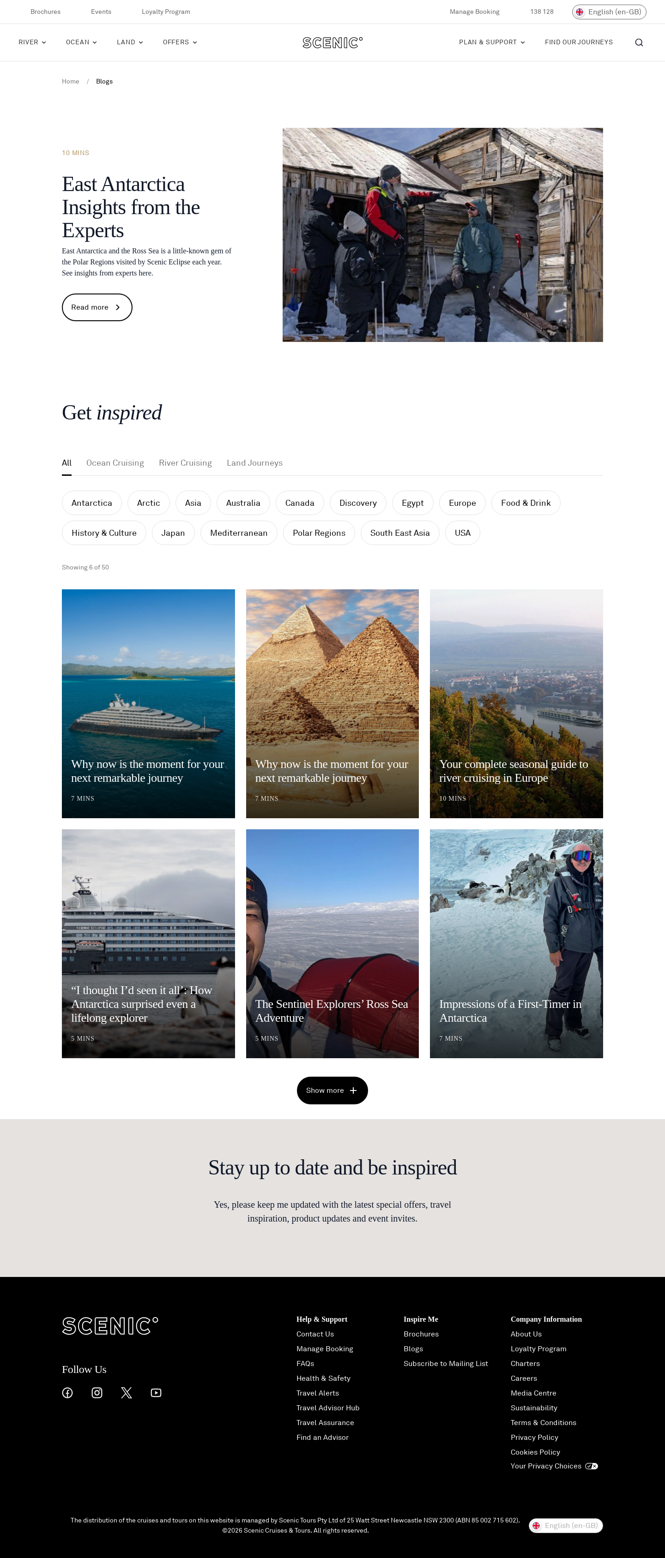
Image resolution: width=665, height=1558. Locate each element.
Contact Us (315, 1334)
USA (463, 533)
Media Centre (533, 1393)
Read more (97, 307)
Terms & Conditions (543, 1422)
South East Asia (400, 533)
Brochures (39, 12)
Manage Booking (469, 12)
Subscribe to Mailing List (446, 1363)
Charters (525, 1363)
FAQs (305, 1363)
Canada (299, 503)
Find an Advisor (322, 1437)
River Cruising (185, 463)
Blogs (413, 1349)
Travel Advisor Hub (328, 1408)
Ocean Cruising (115, 463)
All (67, 463)
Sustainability (534, 1408)
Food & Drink (526, 503)
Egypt (413, 503)
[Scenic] (332, 42)
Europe (462, 503)
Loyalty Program (160, 12)
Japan (173, 533)
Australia (243, 503)
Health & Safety (323, 1378)
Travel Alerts (317, 1393)
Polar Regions (319, 533)
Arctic (148, 503)
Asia (193, 503)
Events (95, 12)
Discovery (358, 503)
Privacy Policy (534, 1437)
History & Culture (104, 533)
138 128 (536, 12)
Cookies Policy (535, 1452)
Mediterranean (239, 533)
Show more (332, 1090)
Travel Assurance (325, 1422)
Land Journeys (255, 463)
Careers (524, 1378)
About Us (526, 1334)
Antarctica (92, 503)
